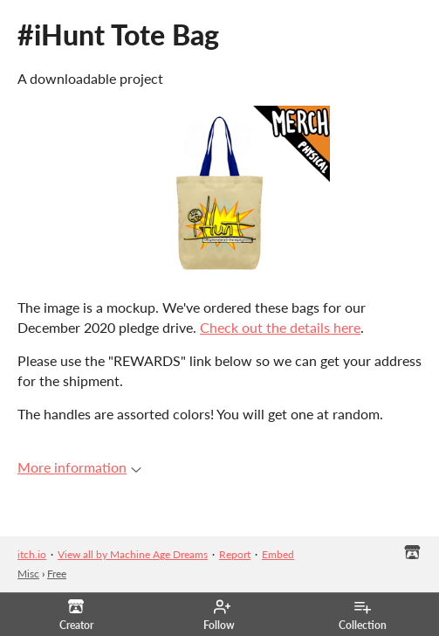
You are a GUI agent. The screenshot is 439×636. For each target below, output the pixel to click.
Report (234, 554)
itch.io (31, 554)
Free (56, 573)
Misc (28, 573)
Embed (278, 554)
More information (79, 467)
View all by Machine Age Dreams (133, 554)
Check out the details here (280, 327)
